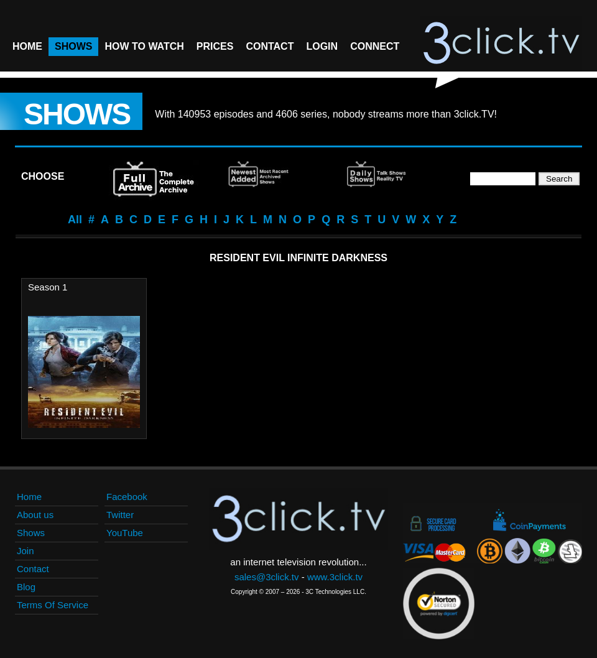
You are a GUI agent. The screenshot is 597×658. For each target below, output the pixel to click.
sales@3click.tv (266, 577)
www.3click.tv (335, 577)
